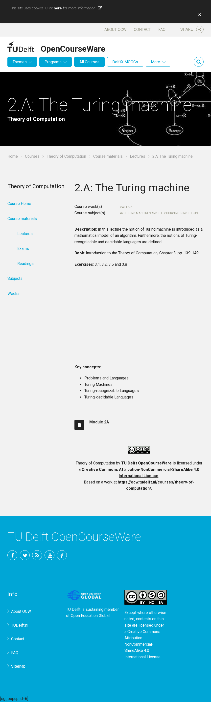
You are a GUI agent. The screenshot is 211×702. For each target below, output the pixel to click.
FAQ (161, 29)
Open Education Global (90, 615)
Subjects (15, 278)
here (58, 8)
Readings (25, 263)
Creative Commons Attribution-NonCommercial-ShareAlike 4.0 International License (142, 644)
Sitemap (18, 666)
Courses (32, 156)
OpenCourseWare (73, 48)
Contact (142, 29)
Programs (53, 62)
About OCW (115, 29)
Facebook (12, 555)
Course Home (19, 203)
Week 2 (127, 207)
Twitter (25, 555)
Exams (23, 248)
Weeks (13, 293)
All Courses (89, 62)
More (155, 62)
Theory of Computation (66, 156)
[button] (198, 14)
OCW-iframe (139, 317)
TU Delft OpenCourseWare (146, 463)
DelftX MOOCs (125, 62)
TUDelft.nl (19, 625)
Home (12, 156)
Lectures (137, 156)
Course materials (108, 156)
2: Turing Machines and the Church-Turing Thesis (160, 213)
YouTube (49, 555)
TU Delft (62, 555)
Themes (20, 62)
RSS (37, 555)
